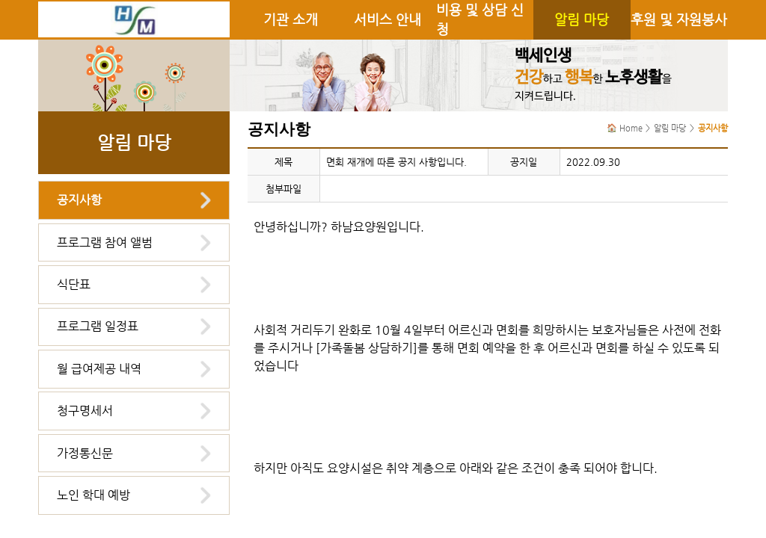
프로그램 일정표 (97, 326)
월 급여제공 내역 (99, 369)
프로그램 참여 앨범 (105, 242)
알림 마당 (581, 19)
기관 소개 (290, 19)
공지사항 (79, 200)
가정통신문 (85, 453)
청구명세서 (85, 411)
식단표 (74, 284)
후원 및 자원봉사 (679, 19)
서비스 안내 (387, 19)
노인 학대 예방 (93, 495)
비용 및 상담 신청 (480, 19)
